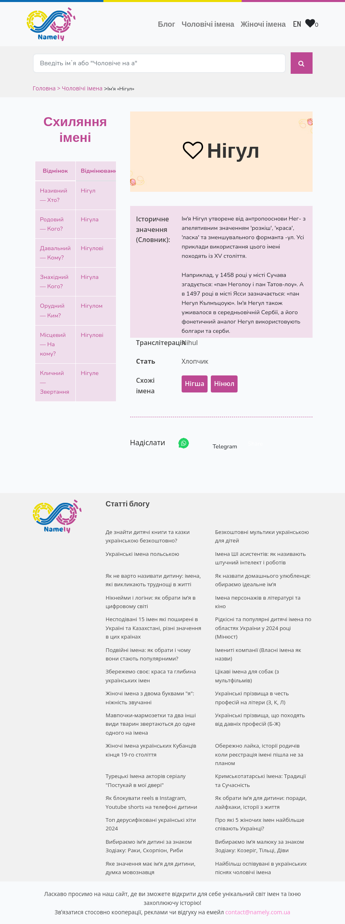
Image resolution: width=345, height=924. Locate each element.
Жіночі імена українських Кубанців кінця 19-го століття (150, 737)
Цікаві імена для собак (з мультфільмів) (246, 666)
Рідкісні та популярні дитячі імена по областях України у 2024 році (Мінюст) (262, 620)
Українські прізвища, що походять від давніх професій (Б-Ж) (263, 708)
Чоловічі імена (210, 23)
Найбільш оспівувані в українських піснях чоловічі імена (260, 842)
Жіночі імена (263, 23)
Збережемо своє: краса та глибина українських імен (150, 666)
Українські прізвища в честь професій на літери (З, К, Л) (264, 687)
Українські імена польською (142, 548)
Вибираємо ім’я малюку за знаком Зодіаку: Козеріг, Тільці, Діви (258, 821)
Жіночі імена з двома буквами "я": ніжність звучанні (149, 687)
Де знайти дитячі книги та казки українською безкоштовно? (147, 532)
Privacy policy (222, 910)
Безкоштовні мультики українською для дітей (261, 532)
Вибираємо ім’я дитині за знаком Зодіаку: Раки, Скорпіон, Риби (148, 821)
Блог (166, 23)
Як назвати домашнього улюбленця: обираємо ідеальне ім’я (262, 574)
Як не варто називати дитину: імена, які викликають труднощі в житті (152, 574)
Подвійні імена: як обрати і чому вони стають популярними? (147, 645)
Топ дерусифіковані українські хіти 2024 (150, 800)
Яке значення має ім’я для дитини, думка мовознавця (150, 842)
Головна (45, 84)
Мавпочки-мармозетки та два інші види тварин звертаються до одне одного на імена (150, 712)
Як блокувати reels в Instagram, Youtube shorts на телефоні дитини (150, 779)
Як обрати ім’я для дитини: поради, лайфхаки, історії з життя (260, 779)
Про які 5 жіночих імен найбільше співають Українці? (259, 800)
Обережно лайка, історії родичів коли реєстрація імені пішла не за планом (263, 737)
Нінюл (224, 379)
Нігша (194, 379)
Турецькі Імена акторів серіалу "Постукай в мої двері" (145, 758)
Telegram (218, 439)
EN (297, 23)
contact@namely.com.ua (257, 885)
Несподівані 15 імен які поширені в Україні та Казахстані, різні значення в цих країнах (152, 620)
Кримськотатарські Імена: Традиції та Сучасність (263, 758)
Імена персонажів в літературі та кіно (263, 590)
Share (255, 439)
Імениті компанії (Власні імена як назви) (257, 645)
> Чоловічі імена (80, 84)
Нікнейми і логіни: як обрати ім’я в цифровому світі (150, 594)
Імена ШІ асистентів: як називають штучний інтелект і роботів (259, 553)
